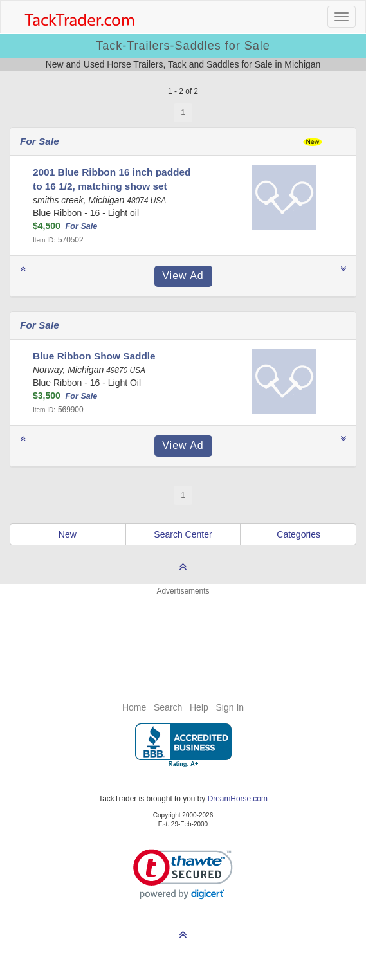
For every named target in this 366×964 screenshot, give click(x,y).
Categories (298, 534)
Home (134, 707)
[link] (183, 874)
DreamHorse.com (238, 798)
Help (199, 707)
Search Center (183, 534)
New (68, 534)
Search (168, 707)
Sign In (229, 707)
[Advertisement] (183, 629)
